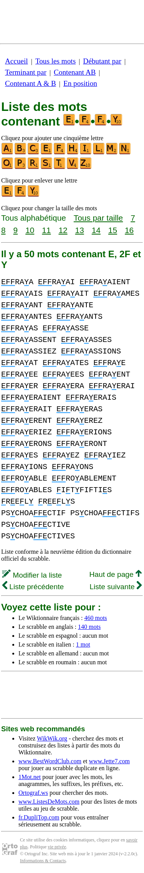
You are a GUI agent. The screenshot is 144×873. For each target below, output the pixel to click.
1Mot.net (29, 777)
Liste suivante (115, 587)
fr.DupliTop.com (38, 817)
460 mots (95, 618)
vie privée (57, 847)
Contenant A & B (30, 83)
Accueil (16, 61)
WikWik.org (52, 738)
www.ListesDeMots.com (48, 801)
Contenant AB (75, 72)
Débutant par (102, 61)
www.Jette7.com (109, 761)
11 (46, 230)
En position (80, 83)
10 (29, 230)
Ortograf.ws (33, 792)
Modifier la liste (32, 575)
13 (79, 230)
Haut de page (115, 574)
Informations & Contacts (43, 860)
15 (112, 230)
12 (62, 230)
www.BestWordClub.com (49, 761)
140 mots (89, 626)
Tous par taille (98, 217)
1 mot (83, 644)
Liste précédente (33, 587)
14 (96, 230)
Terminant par (25, 72)
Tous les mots (55, 61)
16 (129, 230)
